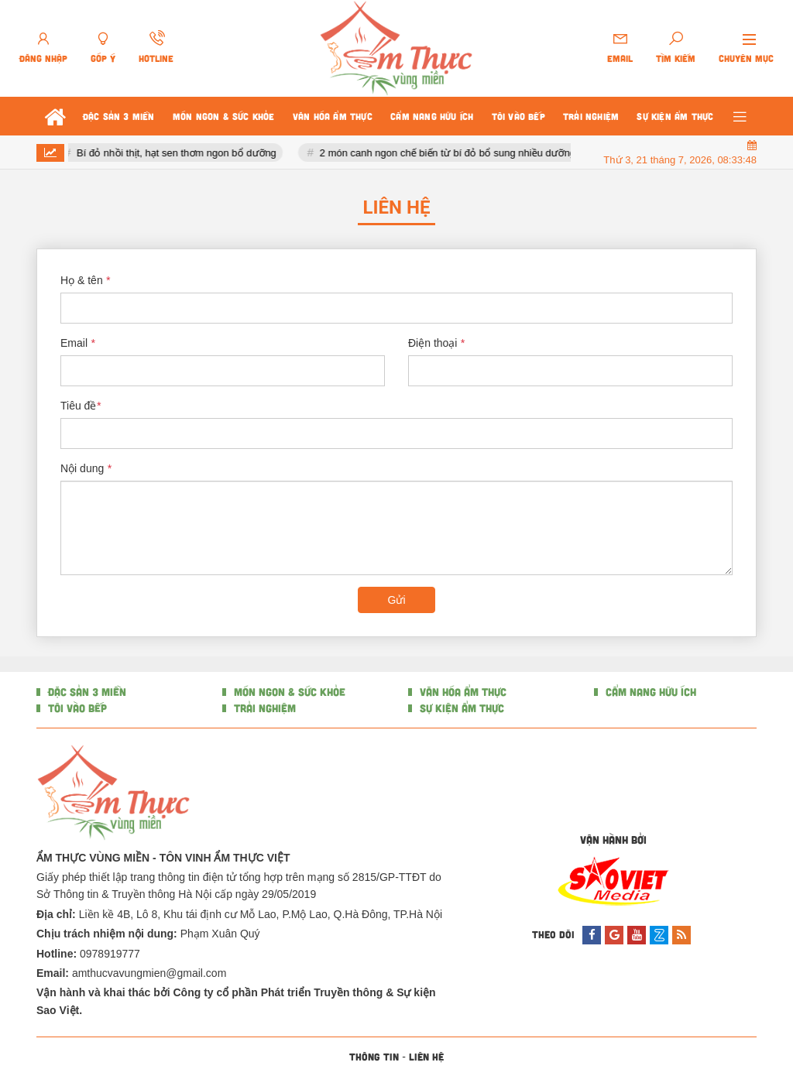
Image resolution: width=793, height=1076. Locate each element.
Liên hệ (426, 1056)
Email (620, 58)
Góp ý (103, 58)
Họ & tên (85, 280)
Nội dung (86, 468)
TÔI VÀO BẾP (76, 707)
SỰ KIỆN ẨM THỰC (460, 707)
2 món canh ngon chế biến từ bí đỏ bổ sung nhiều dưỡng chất (460, 153)
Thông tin (374, 1056)
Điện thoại (436, 343)
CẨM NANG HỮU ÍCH (649, 691)
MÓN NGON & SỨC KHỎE (288, 691)
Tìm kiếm (675, 58)
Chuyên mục (746, 58)
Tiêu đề (80, 405)
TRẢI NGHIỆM (263, 707)
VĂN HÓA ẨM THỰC (461, 691)
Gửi (397, 600)
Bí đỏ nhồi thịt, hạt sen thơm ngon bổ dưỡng (178, 153)
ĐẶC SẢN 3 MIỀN (85, 691)
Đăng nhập (43, 58)
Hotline (156, 58)
